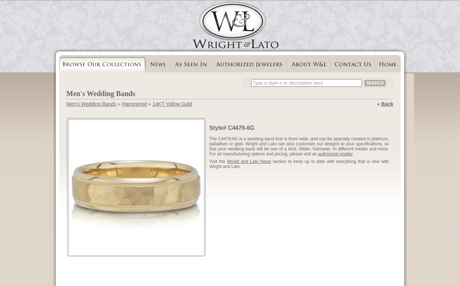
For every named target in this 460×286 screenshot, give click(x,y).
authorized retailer (335, 153)
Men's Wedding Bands (91, 104)
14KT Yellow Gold (172, 104)
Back (387, 104)
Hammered (134, 104)
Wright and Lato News (249, 161)
